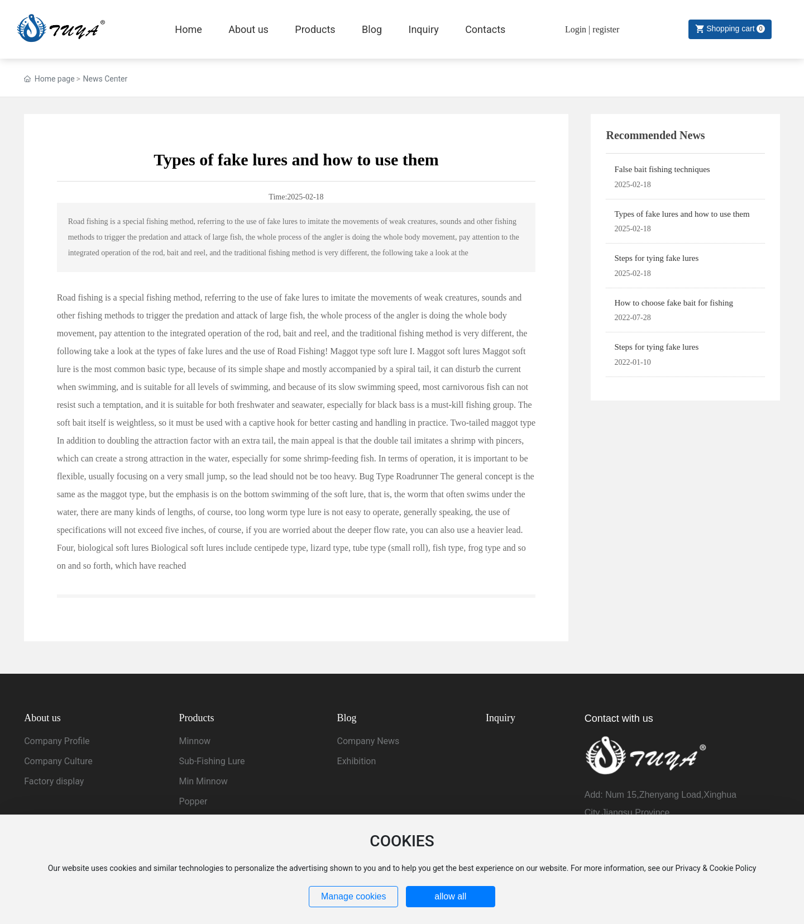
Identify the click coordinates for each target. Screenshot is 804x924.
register (605, 29)
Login (576, 29)
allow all (450, 896)
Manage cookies (353, 896)
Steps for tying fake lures (656, 258)
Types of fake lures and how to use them (681, 213)
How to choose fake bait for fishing (673, 302)
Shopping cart (727, 29)
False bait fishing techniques (662, 169)
